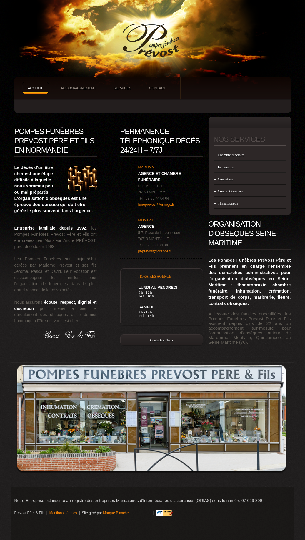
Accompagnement (78, 88)
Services (122, 88)
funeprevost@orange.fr (156, 204)
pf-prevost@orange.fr (155, 251)
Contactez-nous (161, 340)
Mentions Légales (63, 513)
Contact (157, 88)
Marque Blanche (116, 513)
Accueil (35, 88)
